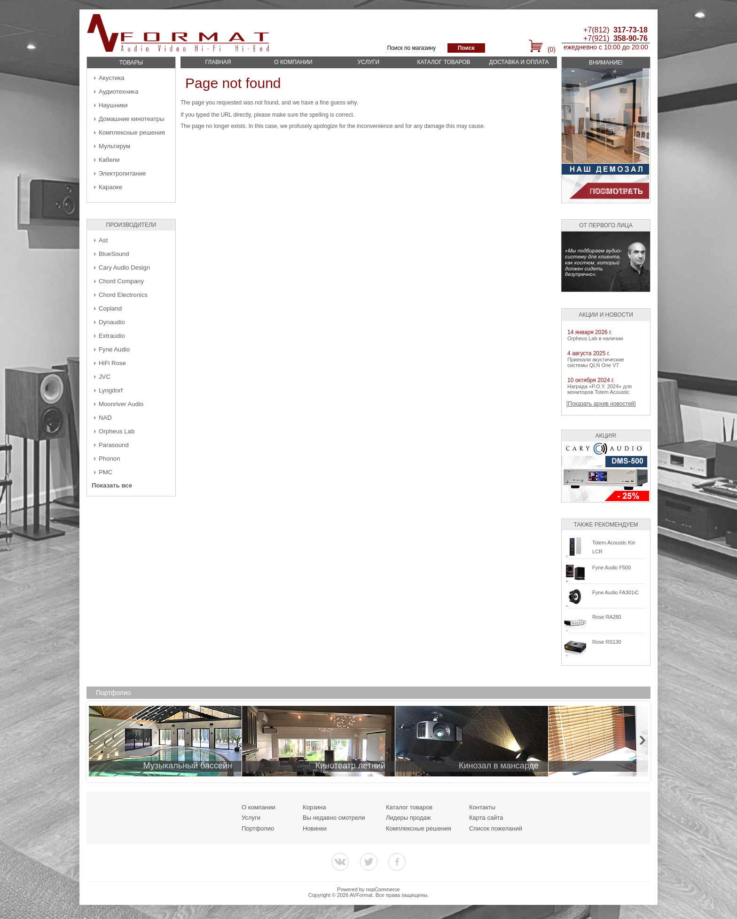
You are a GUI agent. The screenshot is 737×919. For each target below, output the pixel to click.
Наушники (113, 105)
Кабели (109, 159)
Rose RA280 (606, 617)
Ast (103, 240)
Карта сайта (486, 817)
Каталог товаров (443, 62)
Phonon (109, 458)
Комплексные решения (132, 132)
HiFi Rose (112, 363)
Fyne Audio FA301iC (615, 592)
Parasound (114, 444)
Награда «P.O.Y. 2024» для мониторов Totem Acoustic (599, 389)
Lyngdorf (111, 390)
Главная (218, 62)
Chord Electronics (123, 294)
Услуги (369, 62)
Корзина (314, 807)
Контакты (482, 807)
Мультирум (114, 146)
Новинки (315, 828)
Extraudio (112, 335)
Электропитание (122, 173)
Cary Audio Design (124, 267)
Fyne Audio (114, 349)
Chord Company (121, 281)
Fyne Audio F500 (611, 567)
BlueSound (114, 253)
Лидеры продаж (408, 817)
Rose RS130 (606, 642)
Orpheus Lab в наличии (595, 338)
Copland (110, 308)
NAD (105, 417)
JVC (104, 376)
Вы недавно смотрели (334, 817)
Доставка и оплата (519, 62)
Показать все (112, 485)
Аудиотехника (118, 91)
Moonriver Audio (121, 404)
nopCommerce (383, 889)
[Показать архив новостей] (601, 403)
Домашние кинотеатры (132, 118)
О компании (293, 62)
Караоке (110, 187)
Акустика (112, 77)
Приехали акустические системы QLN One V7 (595, 362)
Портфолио (258, 828)
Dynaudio (112, 322)
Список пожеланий (495, 828)
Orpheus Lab (116, 431)
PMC (105, 472)
